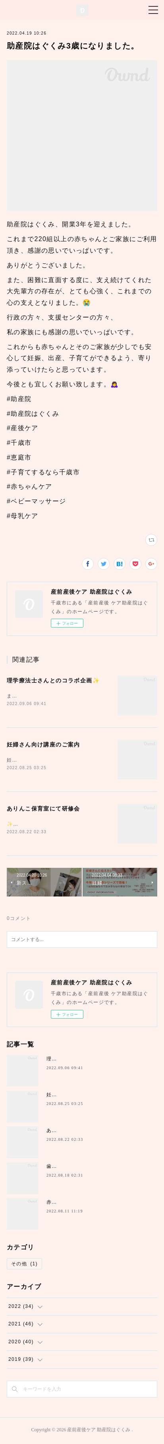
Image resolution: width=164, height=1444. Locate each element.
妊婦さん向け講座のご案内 (43, 745)
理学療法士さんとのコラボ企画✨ (53, 680)
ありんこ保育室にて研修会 (43, 810)
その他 (24, 1265)
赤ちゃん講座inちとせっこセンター (88, 1204)
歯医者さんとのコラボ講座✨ (81, 1168)
